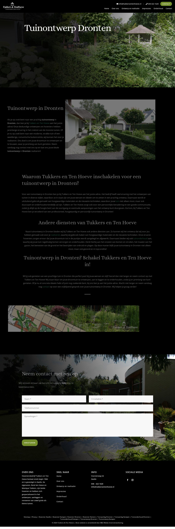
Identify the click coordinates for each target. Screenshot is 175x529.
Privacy (34, 517)
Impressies (146, 9)
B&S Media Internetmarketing (111, 523)
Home (106, 9)
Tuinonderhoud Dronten (140, 517)
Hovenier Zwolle (45, 517)
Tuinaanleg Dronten (105, 517)
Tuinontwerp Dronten (88, 519)
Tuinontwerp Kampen (107, 519)
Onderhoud (158, 9)
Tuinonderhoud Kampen (69, 519)
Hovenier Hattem (89, 517)
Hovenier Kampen (59, 517)
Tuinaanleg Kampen (122, 517)
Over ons (115, 9)
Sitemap (27, 517)
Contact (166, 4)
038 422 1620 (152, 4)
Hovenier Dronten (74, 517)
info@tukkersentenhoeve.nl (129, 4)
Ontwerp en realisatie (130, 9)
